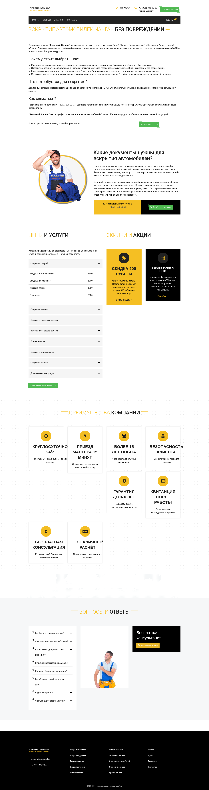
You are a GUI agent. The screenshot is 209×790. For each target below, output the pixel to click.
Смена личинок (116, 750)
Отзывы (47, 20)
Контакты (72, 20)
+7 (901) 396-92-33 (148, 8)
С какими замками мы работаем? (53, 641)
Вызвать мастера (169, 9)
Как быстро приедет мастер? (53, 633)
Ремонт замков (77, 761)
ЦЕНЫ (171, 20)
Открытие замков (67, 309)
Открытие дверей (67, 263)
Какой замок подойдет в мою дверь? (53, 682)
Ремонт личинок (77, 767)
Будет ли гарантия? (53, 692)
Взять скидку (124, 299)
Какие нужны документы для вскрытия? (53, 652)
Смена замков (76, 773)
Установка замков (117, 755)
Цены (150, 755)
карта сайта (117, 786)
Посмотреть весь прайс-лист (43, 386)
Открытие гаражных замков (67, 320)
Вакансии (59, 20)
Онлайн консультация (160, 207)
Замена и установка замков (67, 330)
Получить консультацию (148, 645)
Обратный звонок (149, 124)
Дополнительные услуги (67, 373)
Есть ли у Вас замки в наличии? (53, 671)
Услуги (35, 20)
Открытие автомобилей (67, 352)
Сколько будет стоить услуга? (53, 701)
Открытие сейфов (67, 362)
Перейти (163, 296)
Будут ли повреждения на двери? (53, 663)
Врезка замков (67, 341)
